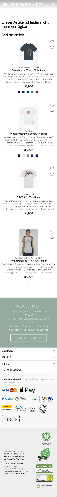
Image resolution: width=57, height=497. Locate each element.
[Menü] (6, 5)
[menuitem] (6, 5)
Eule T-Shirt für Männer (28, 197)
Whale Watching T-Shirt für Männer (28, 133)
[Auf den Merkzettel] (52, 41)
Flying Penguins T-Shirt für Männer (28, 260)
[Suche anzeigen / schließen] (46, 5)
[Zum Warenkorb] (52, 5)
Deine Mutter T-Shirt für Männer (29, 70)
